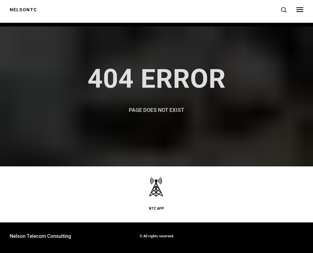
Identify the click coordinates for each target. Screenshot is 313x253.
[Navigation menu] (299, 9)
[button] (284, 9)
